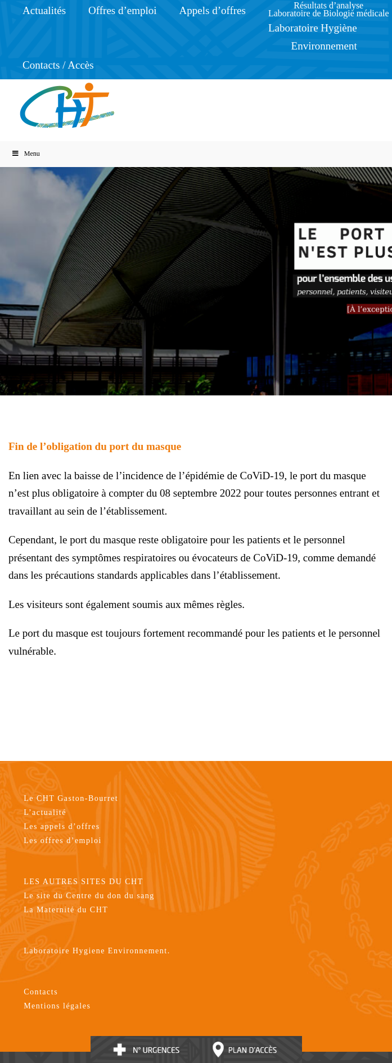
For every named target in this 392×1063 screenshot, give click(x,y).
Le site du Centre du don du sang (89, 895)
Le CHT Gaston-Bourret (71, 798)
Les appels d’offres (62, 826)
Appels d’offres (212, 10)
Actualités (44, 10)
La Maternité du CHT (66, 910)
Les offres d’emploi (63, 840)
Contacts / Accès (58, 65)
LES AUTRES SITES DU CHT (83, 881)
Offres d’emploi (122, 10)
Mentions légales (57, 1006)
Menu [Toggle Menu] (25, 153)
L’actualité (45, 812)
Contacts (41, 992)
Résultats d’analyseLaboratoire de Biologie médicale (328, 9)
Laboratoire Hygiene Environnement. (97, 951)
